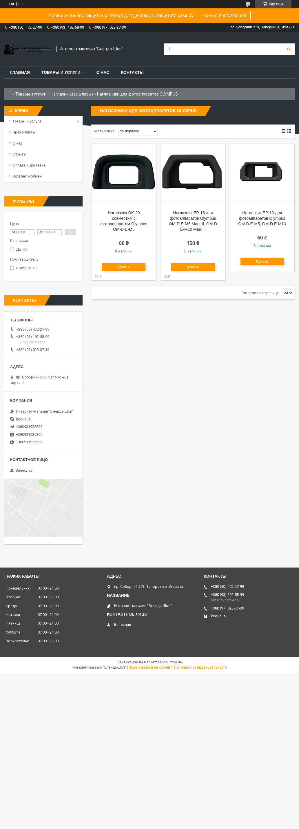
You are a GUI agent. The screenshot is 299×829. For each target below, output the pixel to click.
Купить (124, 267)
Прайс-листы (23, 132)
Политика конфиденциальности (200, 667)
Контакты (132, 72)
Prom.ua (175, 662)
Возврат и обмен (27, 176)
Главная (20, 72)
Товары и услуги (61, 72)
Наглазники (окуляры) (72, 94)
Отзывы (19, 154)
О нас (102, 72)
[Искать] (289, 49)
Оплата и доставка (28, 165)
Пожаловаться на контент (150, 667)
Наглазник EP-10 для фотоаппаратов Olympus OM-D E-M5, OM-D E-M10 (262, 218)
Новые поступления (224, 15)
